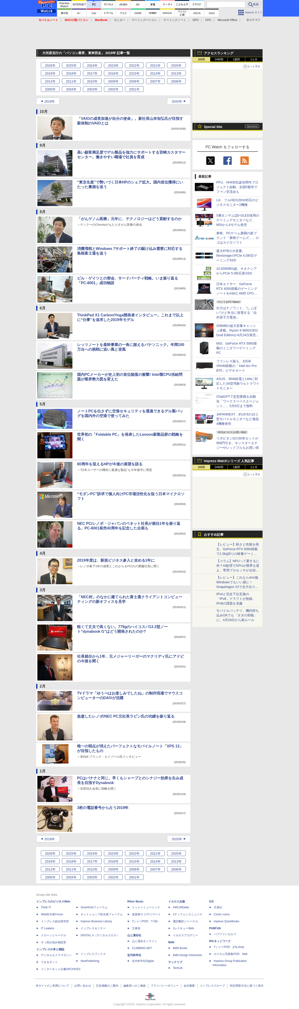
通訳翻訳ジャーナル (185, 921)
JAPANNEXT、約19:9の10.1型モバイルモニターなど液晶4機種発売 (237, 418)
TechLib (177, 968)
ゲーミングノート (175, 20)
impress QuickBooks (226, 921)
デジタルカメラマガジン (56, 955)
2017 (92, 73)
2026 (50, 65)
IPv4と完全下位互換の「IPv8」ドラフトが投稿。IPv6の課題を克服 (236, 598)
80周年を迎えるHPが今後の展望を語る (109, 464)
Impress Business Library (96, 921)
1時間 (201, 59)
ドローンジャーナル (53, 935)
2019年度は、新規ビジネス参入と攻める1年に (116, 560)
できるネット (49, 962)
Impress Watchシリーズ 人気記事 (229, 461)
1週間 (236, 59)
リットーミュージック (146, 907)
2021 (155, 65)
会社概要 (189, 985)
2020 (176, 65)
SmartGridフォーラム (94, 907)
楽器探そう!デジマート (146, 914)
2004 (71, 89)
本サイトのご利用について (52, 985)
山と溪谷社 (134, 935)
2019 (50, 73)
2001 (134, 89)
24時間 (218, 59)
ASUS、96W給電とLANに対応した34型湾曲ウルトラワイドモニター (237, 383)
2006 (176, 81)
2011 (71, 81)
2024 (92, 65)
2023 (113, 65)
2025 (71, 65)
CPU (208, 20)
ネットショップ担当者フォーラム (102, 914)
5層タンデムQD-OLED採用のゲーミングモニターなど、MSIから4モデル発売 (237, 220)
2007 (155, 81)
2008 (134, 81)
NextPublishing (90, 961)
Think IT (46, 907)
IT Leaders (47, 928)
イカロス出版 (176, 901)
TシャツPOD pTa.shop (229, 947)
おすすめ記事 (214, 534)
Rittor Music (135, 901)
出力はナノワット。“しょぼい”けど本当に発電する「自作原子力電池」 (236, 312)
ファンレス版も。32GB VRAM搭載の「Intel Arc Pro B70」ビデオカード (236, 365)
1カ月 (254, 59)
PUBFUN (215, 928)
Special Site (213, 127)
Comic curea (221, 914)
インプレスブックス (93, 954)
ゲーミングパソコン (144, 20)
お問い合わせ (82, 985)
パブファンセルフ (225, 934)
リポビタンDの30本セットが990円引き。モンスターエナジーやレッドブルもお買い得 (237, 442)
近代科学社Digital (143, 961)
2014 (155, 73)
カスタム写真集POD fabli (230, 954)
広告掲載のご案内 (107, 985)
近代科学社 (134, 955)
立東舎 (136, 928)
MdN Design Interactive (187, 955)
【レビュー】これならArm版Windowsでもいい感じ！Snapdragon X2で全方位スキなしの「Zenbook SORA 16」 (237, 587)
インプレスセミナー (93, 928)
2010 (92, 81)
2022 (134, 65)
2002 (113, 89)
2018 (71, 73)
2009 (113, 81)
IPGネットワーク (220, 941)
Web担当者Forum (52, 914)
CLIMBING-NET (142, 948)
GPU (195, 20)
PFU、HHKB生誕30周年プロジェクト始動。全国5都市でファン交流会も (237, 187)
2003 (92, 89)
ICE (211, 901)
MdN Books (180, 948)
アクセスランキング (218, 53)
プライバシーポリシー (165, 985)
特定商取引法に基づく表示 (246, 985)
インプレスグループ (212, 985)
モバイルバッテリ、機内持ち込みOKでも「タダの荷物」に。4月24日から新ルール (237, 615)
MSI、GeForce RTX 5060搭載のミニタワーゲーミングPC (236, 348)
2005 (50, 89)
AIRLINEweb (181, 907)
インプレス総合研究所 (55, 921)
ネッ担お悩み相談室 (53, 942)
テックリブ (175, 962)
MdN (171, 942)
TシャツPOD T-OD (145, 921)
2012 (50, 81)
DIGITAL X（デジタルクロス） (100, 935)
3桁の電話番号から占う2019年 (103, 808)
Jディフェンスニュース (187, 914)
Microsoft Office (227, 20)
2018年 (49, 101)
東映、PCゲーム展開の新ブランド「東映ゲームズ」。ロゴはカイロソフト (237, 237)
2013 (176, 73)
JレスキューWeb (183, 928)
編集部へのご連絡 (134, 985)
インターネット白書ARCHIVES (60, 969)
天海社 (218, 907)
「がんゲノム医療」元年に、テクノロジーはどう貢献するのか (129, 219)
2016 (113, 73)
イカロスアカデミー (185, 935)
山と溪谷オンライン (144, 941)
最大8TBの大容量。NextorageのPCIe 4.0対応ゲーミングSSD (236, 255)
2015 (134, 73)
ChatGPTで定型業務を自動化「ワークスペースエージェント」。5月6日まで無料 (237, 401)
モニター (119, 20)
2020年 (177, 101)
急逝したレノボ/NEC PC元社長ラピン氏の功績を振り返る (125, 716)
